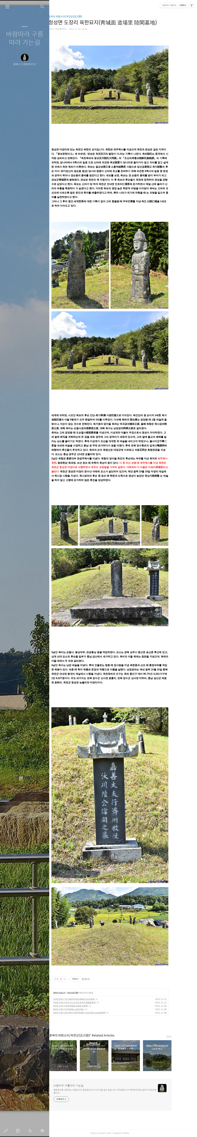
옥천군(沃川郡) (84, 993)
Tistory (137, 1133)
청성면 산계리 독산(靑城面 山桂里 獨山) (80, 1009)
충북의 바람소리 (70, 993)
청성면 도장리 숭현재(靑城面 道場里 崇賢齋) (81, 1006)
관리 (43, 1131)
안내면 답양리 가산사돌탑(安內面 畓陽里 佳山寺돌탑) (85, 999)
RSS (30, 1131)
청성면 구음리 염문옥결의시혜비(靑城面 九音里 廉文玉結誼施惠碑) (90, 1013)
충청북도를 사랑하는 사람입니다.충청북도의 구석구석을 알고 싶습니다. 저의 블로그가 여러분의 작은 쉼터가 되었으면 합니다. (116, 1091)
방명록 (18, 1131)
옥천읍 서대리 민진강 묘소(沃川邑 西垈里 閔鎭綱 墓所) (85, 1002)
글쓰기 (6, 1131)
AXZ (120, 1133)
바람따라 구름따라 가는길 (24, 38)
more (180, 1036)
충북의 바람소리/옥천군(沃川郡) (77, 16)
